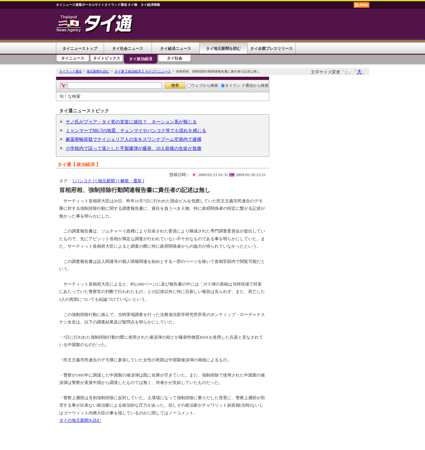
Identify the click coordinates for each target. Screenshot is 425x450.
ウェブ (195, 85)
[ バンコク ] (83, 180)
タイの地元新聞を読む (80, 420)
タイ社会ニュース (127, 48)
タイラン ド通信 (237, 85)
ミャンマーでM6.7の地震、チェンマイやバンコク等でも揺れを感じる (136, 130)
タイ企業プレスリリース (271, 48)
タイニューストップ (79, 48)
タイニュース (72, 58)
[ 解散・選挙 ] (131, 180)
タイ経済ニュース (175, 48)
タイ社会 (174, 58)
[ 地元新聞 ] (106, 180)
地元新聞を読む (98, 71)
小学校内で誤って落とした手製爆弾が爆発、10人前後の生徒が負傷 (133, 148)
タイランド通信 (70, 71)
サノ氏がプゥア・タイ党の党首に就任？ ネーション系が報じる (131, 121)
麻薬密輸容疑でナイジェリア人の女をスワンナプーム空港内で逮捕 (133, 139)
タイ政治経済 (140, 59)
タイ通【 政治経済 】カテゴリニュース (142, 71)
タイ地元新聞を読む (223, 48)
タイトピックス (106, 58)
